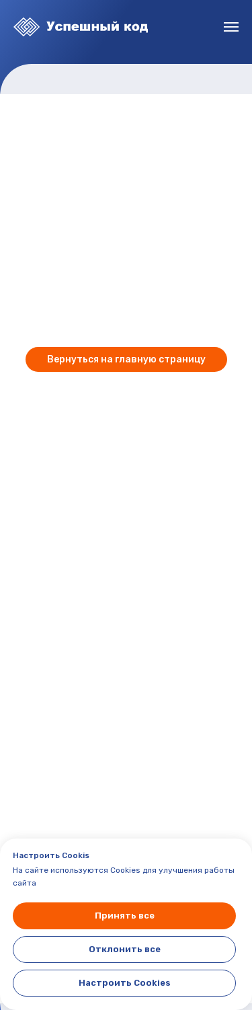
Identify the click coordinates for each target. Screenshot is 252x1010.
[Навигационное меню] (231, 27)
